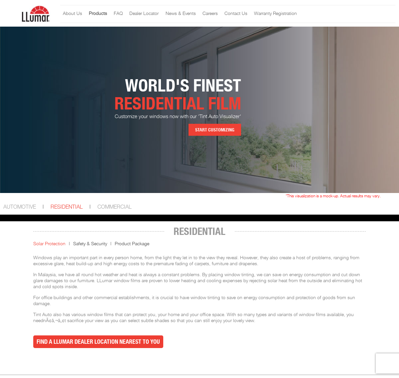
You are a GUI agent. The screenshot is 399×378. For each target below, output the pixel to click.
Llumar (330, 14)
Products (98, 13)
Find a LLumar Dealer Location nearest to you (98, 341)
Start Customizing (214, 129)
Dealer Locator (144, 13)
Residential (67, 207)
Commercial (114, 207)
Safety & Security (90, 244)
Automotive (19, 207)
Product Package (132, 244)
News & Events (181, 13)
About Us (72, 13)
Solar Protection (49, 244)
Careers (210, 13)
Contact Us (235, 13)
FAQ (118, 13)
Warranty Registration (275, 13)
